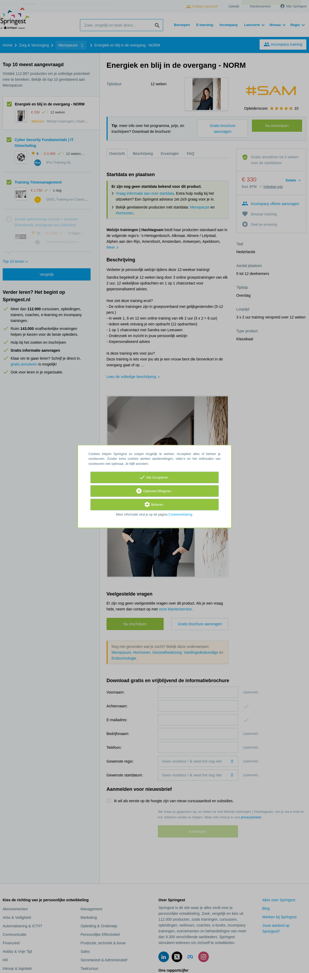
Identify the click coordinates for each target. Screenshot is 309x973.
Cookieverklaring (180, 514)
